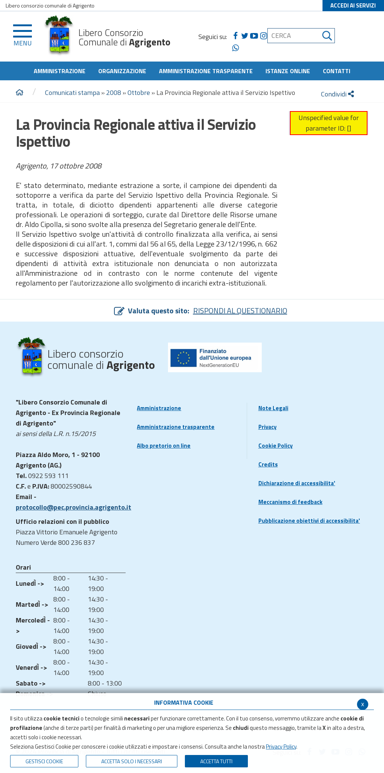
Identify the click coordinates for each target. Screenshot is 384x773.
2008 (113, 92)
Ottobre (139, 92)
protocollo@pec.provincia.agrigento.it (73, 507)
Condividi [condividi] (337, 94)
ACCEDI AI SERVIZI (353, 5)
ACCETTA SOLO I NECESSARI (131, 761)
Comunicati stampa (72, 92)
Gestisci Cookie (44, 761)
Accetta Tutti (216, 761)
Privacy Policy (281, 746)
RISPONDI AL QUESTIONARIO (240, 310)
